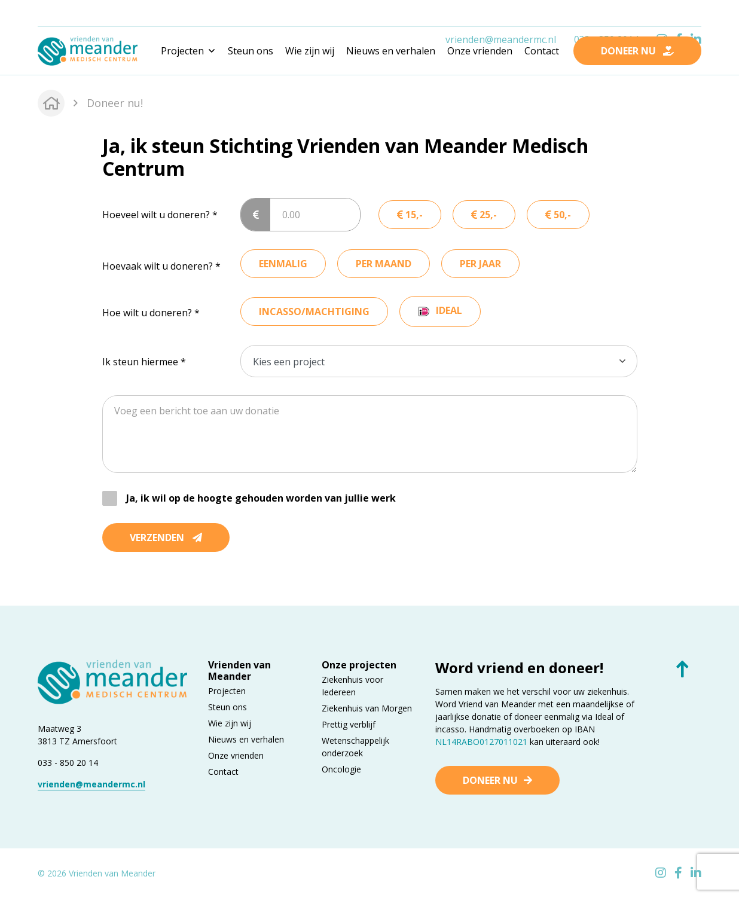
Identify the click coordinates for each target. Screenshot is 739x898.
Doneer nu (490, 780)
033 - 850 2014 (606, 13)
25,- (484, 214)
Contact (541, 50)
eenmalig (283, 263)
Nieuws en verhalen (390, 50)
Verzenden (166, 537)
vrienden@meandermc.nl (500, 13)
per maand (383, 263)
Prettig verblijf (348, 724)
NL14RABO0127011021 (481, 741)
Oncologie (341, 769)
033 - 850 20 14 (68, 762)
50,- (558, 214)
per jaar (480, 263)
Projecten (227, 691)
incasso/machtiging (314, 311)
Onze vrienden (479, 50)
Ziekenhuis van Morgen (367, 708)
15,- (410, 214)
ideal (449, 310)
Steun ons (250, 50)
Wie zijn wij (309, 50)
